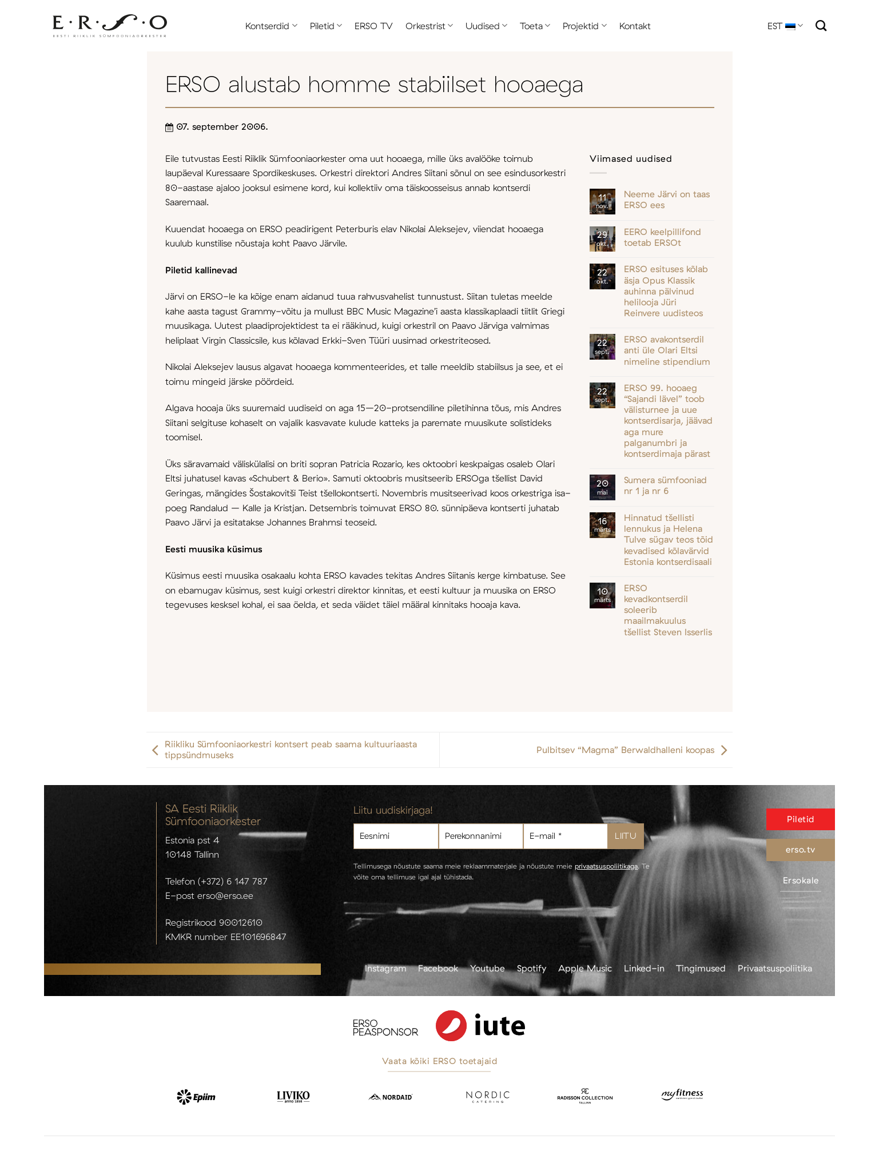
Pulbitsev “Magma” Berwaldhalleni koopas (634, 749)
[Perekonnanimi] (481, 836)
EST (785, 25)
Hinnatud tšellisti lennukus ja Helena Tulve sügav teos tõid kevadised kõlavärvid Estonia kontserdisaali (668, 539)
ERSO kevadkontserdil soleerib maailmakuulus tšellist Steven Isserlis (668, 610)
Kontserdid (271, 25)
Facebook (438, 968)
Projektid (584, 25)
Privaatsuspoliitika (775, 968)
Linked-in (644, 968)
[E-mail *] (565, 836)
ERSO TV (374, 25)
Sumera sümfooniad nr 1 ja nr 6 (665, 485)
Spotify (531, 968)
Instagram (386, 968)
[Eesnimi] (395, 836)
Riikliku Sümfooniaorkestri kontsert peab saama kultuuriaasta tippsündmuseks (281, 749)
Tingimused (701, 968)
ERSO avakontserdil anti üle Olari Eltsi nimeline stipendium (667, 350)
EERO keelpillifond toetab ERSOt (662, 237)
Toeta (535, 25)
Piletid (326, 25)
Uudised (486, 25)
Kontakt (635, 25)
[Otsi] (821, 25)
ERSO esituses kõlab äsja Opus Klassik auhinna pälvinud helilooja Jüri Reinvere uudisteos (666, 291)
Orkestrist (429, 25)
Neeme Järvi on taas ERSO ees (667, 199)
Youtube (487, 968)
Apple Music (585, 968)
